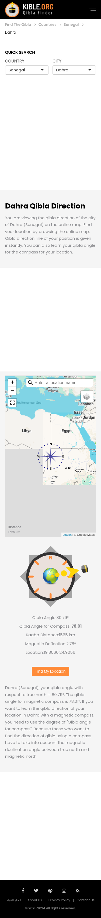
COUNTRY (15, 61)
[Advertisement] (50, 137)
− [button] (12, 391)
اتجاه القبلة (13, 900)
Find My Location (51, 671)
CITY (57, 61)
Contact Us (86, 900)
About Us (34, 900)
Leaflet (67, 534)
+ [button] (12, 383)
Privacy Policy (59, 900)
